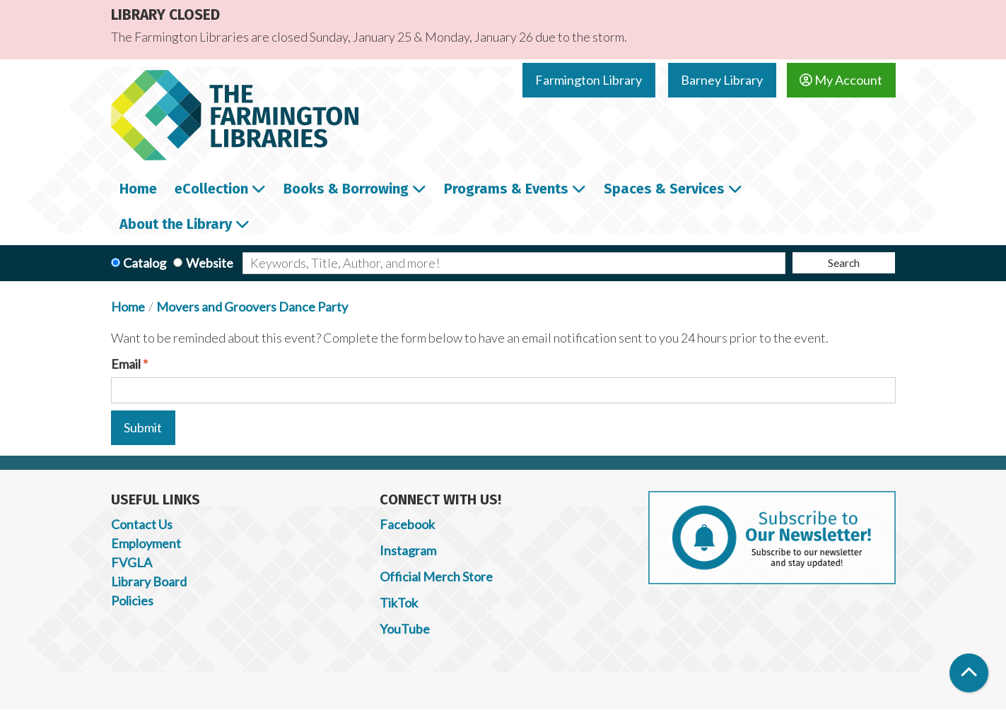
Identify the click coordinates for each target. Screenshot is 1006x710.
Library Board (149, 581)
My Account (841, 80)
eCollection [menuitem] (211, 188)
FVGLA (131, 562)
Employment (146, 543)
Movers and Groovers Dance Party (252, 306)
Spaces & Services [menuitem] (664, 188)
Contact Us (141, 524)
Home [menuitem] (138, 188)
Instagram (408, 550)
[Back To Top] (968, 672)
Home (128, 306)
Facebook (407, 524)
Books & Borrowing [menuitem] (346, 188)
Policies (132, 600)
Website (209, 263)
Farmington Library (588, 80)
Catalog (144, 263)
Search (844, 262)
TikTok (399, 602)
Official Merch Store (436, 576)
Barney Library (722, 80)
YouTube (405, 629)
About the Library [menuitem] (175, 223)
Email (126, 364)
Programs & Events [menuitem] (506, 188)
